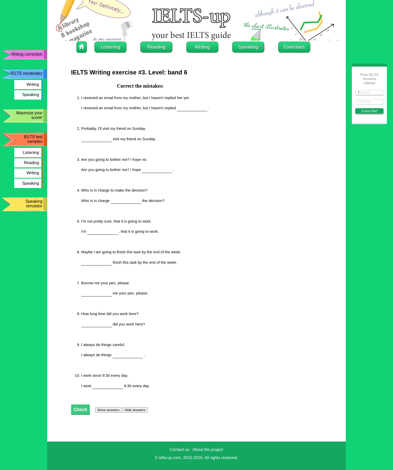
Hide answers (135, 410)
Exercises (294, 47)
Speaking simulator (33, 203)
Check (80, 409)
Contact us (179, 449)
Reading (31, 163)
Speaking (30, 94)
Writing (32, 84)
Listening (31, 152)
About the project (207, 449)
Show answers (108, 410)
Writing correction (26, 54)
